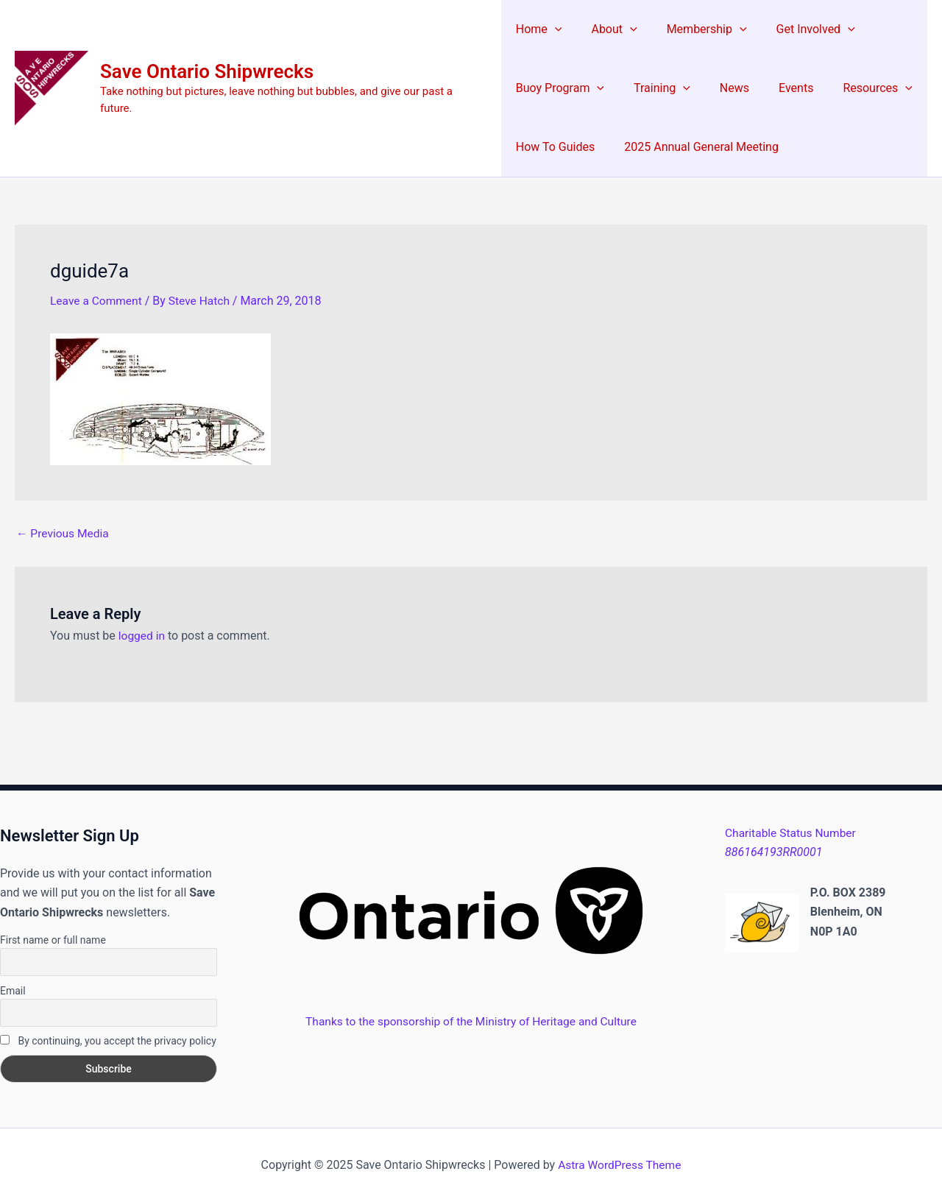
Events (776, 88)
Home (537, 29)
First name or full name (53, 939)
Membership (693, 29)
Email (13, 990)
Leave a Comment (97, 301)
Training (654, 88)
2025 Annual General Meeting (694, 147)
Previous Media (64, 533)
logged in (142, 636)
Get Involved (796, 29)
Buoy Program (558, 88)
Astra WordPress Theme (619, 1165)
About (606, 29)
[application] (552, 29)
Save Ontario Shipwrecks (207, 79)
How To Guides (553, 147)
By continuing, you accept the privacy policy (108, 1041)
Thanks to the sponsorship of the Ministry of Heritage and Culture (471, 1021)
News (720, 88)
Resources (853, 88)
